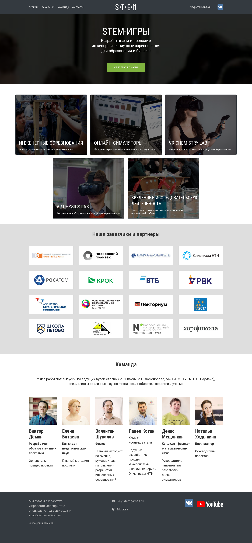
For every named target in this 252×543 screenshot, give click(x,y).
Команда (63, 7)
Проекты (34, 7)
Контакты (77, 7)
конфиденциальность (41, 523)
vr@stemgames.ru (201, 7)
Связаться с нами (126, 67)
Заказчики (48, 7)
